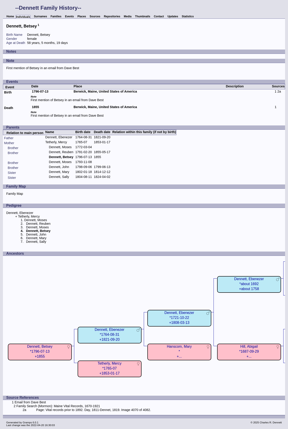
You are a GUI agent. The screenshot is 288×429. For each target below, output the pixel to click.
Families (56, 16)
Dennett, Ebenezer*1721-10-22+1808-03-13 (179, 318)
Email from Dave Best (30, 402)
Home (10, 16)
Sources (95, 16)
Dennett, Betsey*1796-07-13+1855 (39, 351)
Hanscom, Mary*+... (179, 351)
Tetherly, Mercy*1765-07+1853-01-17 (110, 368)
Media (127, 16)
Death (8, 108)
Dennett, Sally (59, 177)
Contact (159, 16)
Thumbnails (142, 16)
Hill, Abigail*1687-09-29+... (249, 351)
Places (81, 16)
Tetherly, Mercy (56, 142)
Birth (8, 92)
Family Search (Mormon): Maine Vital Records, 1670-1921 (58, 406)
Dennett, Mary (59, 172)
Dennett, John (59, 167)
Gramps (27, 422)
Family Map (14, 193)
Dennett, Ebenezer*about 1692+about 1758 (249, 284)
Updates (172, 16)
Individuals (23, 16)
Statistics (188, 16)
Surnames (40, 16)
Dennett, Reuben (61, 152)
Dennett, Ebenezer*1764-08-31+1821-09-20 (109, 334)
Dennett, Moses (60, 147)
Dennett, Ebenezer (58, 137)
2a (279, 91)
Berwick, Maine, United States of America (105, 91)
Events (69, 16)
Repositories (112, 16)
